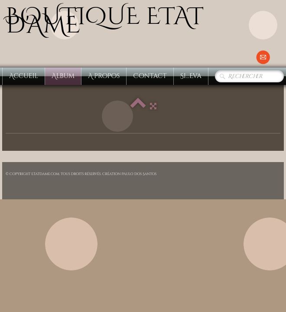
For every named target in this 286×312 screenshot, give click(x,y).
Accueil (23, 76)
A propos (104, 76)
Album (63, 76)
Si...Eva (191, 76)
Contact (149, 76)
